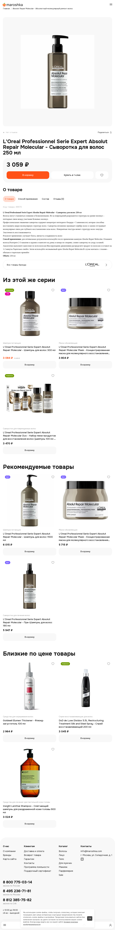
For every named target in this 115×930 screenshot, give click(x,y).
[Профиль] (110, 925)
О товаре (9, 199)
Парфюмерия (66, 871)
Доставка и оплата (34, 851)
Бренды (7, 855)
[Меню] (4, 925)
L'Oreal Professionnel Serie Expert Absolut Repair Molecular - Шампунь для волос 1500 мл (28, 537)
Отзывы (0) (58, 199)
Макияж (63, 867)
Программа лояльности (36, 867)
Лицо (61, 855)
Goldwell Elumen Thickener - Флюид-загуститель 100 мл (23, 722)
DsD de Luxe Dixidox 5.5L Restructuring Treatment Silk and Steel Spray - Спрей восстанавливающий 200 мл (81, 723)
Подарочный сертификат (37, 871)
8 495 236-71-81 (17, 891)
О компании (9, 851)
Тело (61, 859)
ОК (89, 918)
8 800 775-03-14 (17, 882)
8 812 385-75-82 (17, 900)
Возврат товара (32, 855)
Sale (61, 875)
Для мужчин (65, 863)
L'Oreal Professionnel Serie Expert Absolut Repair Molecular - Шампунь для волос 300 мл (29, 349)
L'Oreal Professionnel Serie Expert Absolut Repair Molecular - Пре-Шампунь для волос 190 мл (27, 622)
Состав (45, 199)
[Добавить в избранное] (101, 175)
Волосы (63, 851)
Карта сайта (9, 859)
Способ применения (28, 199)
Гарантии (29, 859)
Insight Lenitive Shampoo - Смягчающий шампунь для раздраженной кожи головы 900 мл (29, 809)
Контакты (29, 863)
